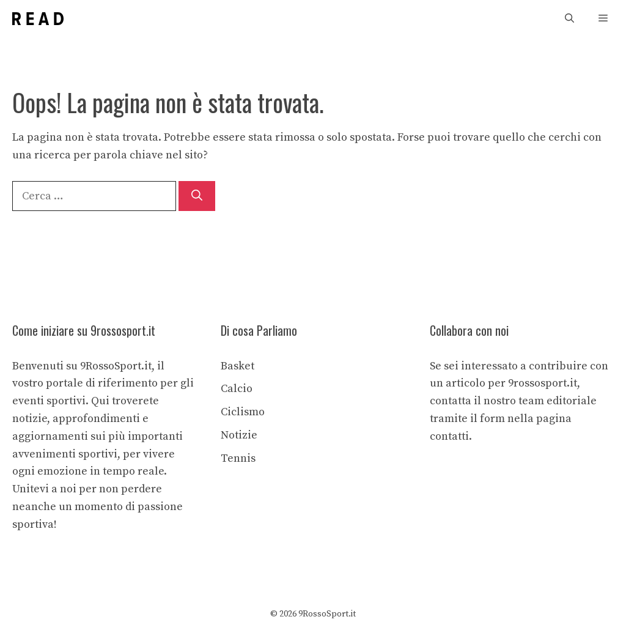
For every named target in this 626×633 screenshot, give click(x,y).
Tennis (238, 458)
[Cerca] (197, 196)
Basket (237, 366)
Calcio (236, 389)
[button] (569, 18)
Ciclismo (243, 412)
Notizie (239, 435)
